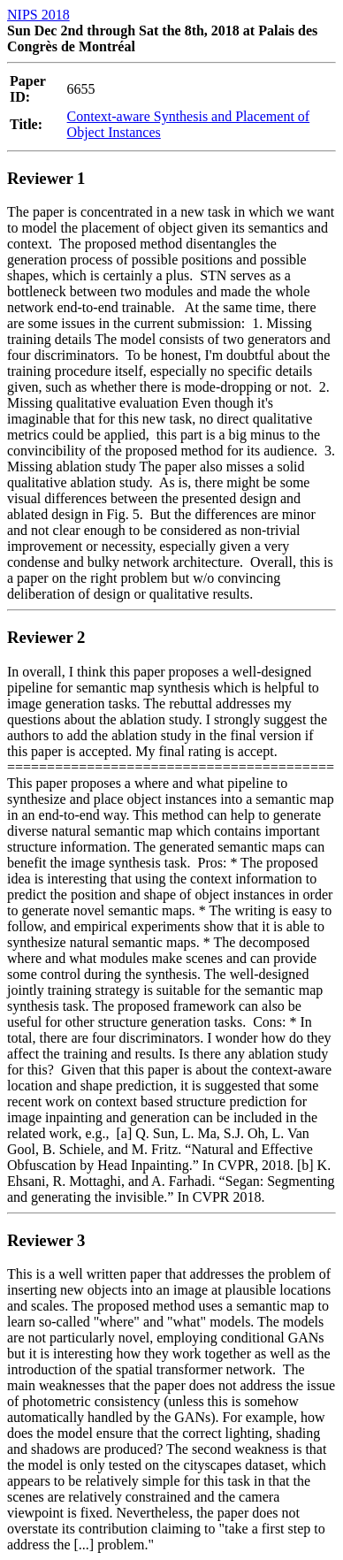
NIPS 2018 (38, 14)
